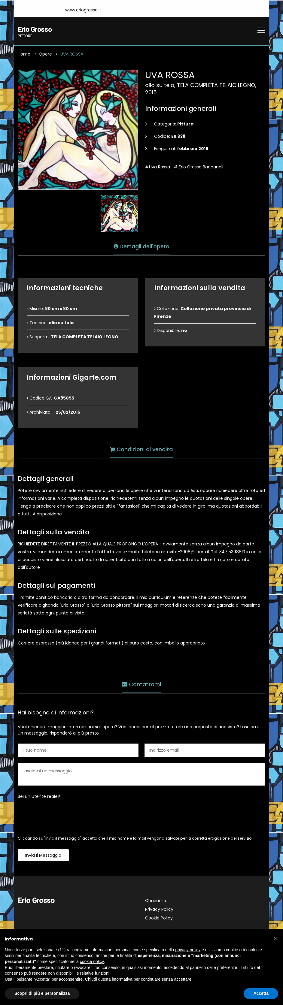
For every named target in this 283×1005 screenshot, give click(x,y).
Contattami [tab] (141, 683)
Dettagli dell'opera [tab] (141, 245)
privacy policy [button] (187, 949)
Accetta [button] (261, 993)
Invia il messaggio (43, 856)
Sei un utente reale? (39, 797)
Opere (45, 55)
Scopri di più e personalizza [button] (42, 993)
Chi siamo (155, 901)
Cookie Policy (159, 919)
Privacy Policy (159, 910)
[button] (275, 938)
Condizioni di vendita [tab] (141, 448)
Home (24, 55)
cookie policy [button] (92, 961)
